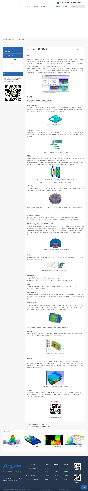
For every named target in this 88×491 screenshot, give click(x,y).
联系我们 (65, 6)
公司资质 (66, 475)
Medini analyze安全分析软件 (10, 68)
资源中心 (43, 6)
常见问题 (56, 471)
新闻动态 (35, 6)
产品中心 (28, 6)
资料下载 (56, 475)
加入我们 (66, 479)
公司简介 (66, 468)
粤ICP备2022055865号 (47, 489)
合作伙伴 (66, 471)
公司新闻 (47, 468)
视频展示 (56, 479)
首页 (20, 6)
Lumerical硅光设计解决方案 (10, 59)
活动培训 (47, 475)
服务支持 (50, 6)
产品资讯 (47, 471)
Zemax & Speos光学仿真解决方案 (11, 63)
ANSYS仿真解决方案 (20, 39)
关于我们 (58, 6)
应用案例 (56, 468)
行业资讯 (47, 479)
